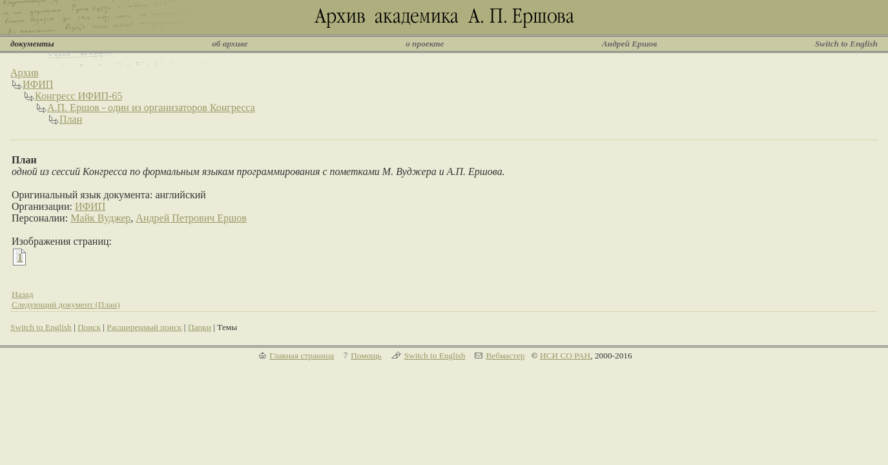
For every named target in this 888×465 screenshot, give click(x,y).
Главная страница (301, 355)
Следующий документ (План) (66, 304)
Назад (23, 294)
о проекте (425, 43)
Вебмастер (505, 355)
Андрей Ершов (629, 43)
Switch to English (846, 43)
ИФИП (38, 84)
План (70, 119)
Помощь (366, 355)
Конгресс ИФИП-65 (78, 95)
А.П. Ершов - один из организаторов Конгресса (151, 107)
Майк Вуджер (100, 217)
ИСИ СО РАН (565, 355)
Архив (24, 72)
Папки (199, 327)
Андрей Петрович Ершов (191, 217)
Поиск (89, 327)
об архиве (230, 43)
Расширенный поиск (144, 327)
